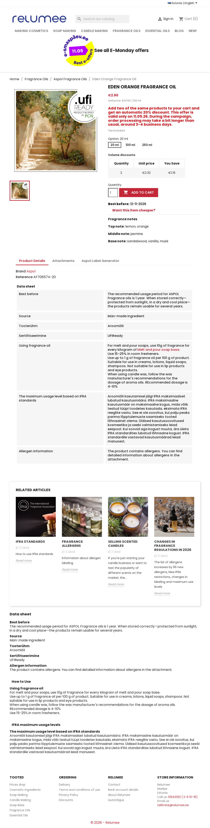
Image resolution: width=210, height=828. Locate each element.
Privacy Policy (68, 795)
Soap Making (64, 30)
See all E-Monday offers (105, 50)
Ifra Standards (30, 541)
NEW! (193, 30)
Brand (21, 271)
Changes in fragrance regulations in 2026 (172, 545)
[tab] (154, 210)
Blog (179, 30)
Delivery (64, 785)
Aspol (30, 271)
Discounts (66, 800)
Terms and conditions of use (79, 790)
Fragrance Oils (126, 30)
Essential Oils (157, 30)
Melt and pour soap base (158, 349)
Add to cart (138, 192)
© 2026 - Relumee (105, 822)
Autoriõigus (116, 800)
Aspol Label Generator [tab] (100, 260)
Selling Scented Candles (123, 543)
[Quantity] (113, 192)
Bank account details (123, 790)
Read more (24, 560)
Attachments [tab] (63, 260)
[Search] (102, 19)
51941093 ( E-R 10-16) (183, 797)
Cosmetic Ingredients (25, 790)
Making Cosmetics (31, 30)
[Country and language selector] (183, 3)
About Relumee (119, 795)
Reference (24, 277)
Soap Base (17, 805)
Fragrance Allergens (72, 543)
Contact (114, 785)
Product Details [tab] (32, 260)
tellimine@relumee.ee (173, 805)
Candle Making (94, 30)
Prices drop (17, 785)
